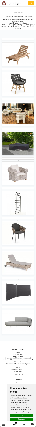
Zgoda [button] (22, 416)
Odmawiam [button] (21, 419)
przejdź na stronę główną (18, 23)
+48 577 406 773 (18, 374)
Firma (18, 383)
